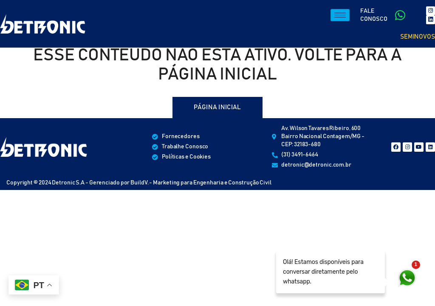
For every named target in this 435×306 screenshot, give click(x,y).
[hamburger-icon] (340, 15)
